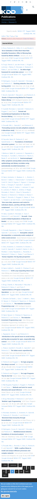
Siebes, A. (27, 197)
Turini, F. (14, 111)
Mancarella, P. (19, 284)
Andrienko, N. (20, 247)
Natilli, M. (12, 153)
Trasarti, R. (6, 200)
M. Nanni (4, 177)
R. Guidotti (4, 109)
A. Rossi (4, 48)
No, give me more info (9, 491)
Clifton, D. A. (20, 48)
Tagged (28, 31)
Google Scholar (19, 58)
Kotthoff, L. (11, 268)
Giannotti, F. (22, 81)
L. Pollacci (4, 348)
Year (16, 36)
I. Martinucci (5, 153)
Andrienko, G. (12, 177)
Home (4, 22)
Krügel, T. (30, 64)
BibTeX (20, 31)
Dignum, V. (24, 182)
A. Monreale (5, 412)
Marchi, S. (30, 156)
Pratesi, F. (4, 69)
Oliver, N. (19, 192)
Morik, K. (12, 192)
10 (21, 471)
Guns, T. (20, 298)
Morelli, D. (30, 48)
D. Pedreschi (5, 362)
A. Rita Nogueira (6, 385)
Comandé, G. (30, 180)
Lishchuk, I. (4, 67)
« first (4, 465)
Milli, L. (11, 125)
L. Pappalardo (5, 334)
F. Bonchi (4, 95)
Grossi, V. (14, 334)
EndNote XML (28, 33)
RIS (34, 33)
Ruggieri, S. (5, 111)
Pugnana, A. (16, 385)
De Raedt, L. (13, 298)
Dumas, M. (15, 233)
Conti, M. (4, 182)
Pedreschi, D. (11, 48)
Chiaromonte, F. (20, 180)
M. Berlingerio (5, 81)
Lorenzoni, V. (20, 153)
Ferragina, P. (11, 185)
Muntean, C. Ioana (7, 252)
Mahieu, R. (12, 67)
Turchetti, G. (14, 156)
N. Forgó (4, 64)
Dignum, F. (17, 182)
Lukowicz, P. (7, 190)
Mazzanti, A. (19, 95)
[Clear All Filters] (28, 38)
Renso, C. (13, 287)
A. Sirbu (3, 247)
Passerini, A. (5, 195)
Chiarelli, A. (10, 284)
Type (11, 36)
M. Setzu (4, 214)
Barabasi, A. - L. (22, 177)
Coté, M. (10, 182)
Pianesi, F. (30, 195)
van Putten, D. (15, 69)
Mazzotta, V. (28, 284)
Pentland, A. (22, 195)
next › (27, 471)
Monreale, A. (20, 67)
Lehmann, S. (26, 187)
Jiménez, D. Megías (25, 190)
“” (16, 53)
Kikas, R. (21, 230)
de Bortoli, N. (15, 158)
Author (3, 36)
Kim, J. (32, 249)
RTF (24, 31)
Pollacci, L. (13, 254)
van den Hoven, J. (20, 64)
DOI (11, 58)
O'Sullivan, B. (27, 268)
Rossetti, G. (19, 348)
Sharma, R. (30, 254)
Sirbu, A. (24, 445)
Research (13, 22)
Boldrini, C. (30, 177)
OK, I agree (5, 496)
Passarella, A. (26, 192)
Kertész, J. (18, 187)
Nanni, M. (12, 139)
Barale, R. (4, 158)
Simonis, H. (9, 303)
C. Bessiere (5, 298)
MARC (33, 31)
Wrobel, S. (26, 415)
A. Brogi (4, 284)
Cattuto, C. (11, 180)
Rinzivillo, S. (11, 197)
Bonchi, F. (4, 180)
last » (5, 475)
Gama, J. (9, 387)
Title (7, 36)
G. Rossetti (4, 125)
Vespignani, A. (29, 200)
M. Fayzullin (5, 139)
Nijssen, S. (7, 301)
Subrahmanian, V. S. (7, 142)
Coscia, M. (14, 81)
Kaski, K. (11, 187)
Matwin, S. (15, 190)
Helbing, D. (4, 187)
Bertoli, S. (26, 249)
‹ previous (13, 465)
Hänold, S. (11, 64)
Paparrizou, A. (23, 301)
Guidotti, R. (27, 185)
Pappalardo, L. (29, 153)
